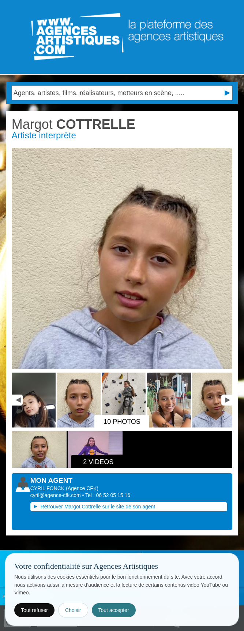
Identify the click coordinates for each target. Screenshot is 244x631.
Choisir (73, 610)
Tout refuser (34, 610)
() (82, 488)
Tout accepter (113, 610)
